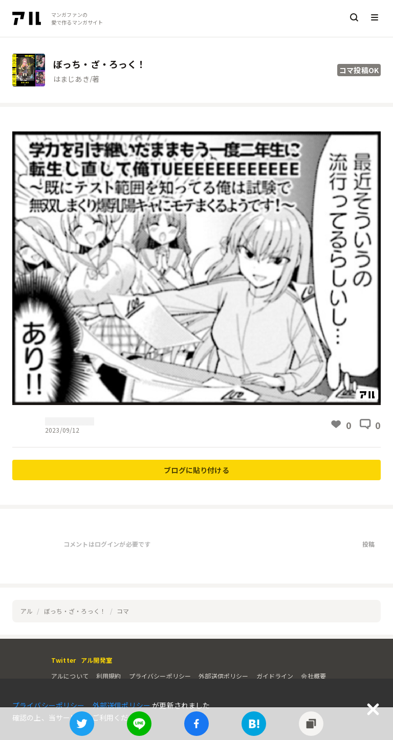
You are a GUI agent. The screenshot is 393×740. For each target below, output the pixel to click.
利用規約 (108, 675)
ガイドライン (275, 675)
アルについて (70, 675)
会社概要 (313, 675)
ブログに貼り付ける (196, 470)
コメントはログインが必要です (106, 544)
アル (26, 611)
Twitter (63, 660)
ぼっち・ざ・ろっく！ (75, 611)
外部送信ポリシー (223, 675)
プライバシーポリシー (160, 675)
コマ (123, 611)
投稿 (368, 544)
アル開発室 (96, 660)
